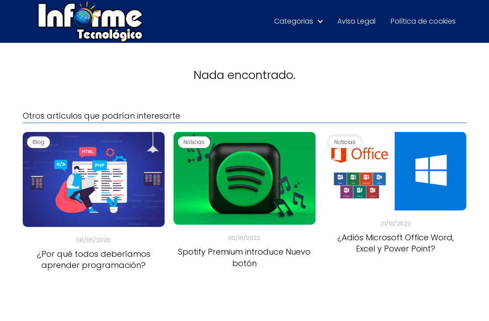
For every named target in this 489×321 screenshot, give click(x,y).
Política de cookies (423, 21)
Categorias (293, 21)
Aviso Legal (356, 21)
